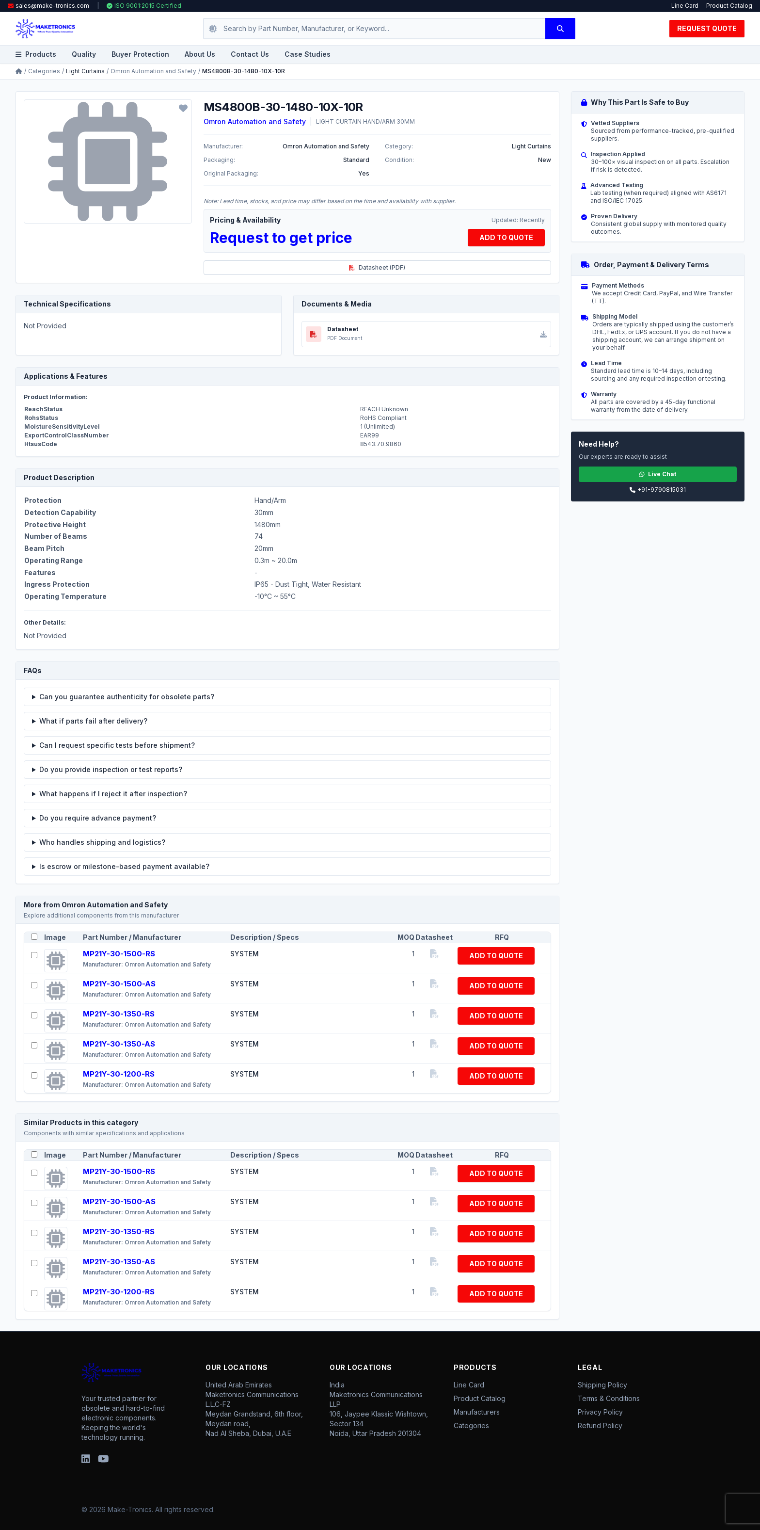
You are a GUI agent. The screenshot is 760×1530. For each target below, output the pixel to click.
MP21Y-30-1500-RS (119, 953)
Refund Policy (600, 1425)
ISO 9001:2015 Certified (144, 5)
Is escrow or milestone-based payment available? (124, 866)
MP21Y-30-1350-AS (119, 1043)
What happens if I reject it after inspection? (113, 793)
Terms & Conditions (609, 1398)
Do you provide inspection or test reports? (110, 769)
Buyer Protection (140, 54)
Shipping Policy (602, 1385)
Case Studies (308, 54)
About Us (200, 54)
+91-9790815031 (658, 489)
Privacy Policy (600, 1412)
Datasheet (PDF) (377, 267)
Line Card (684, 5)
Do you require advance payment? (97, 818)
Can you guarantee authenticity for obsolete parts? (126, 697)
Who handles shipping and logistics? (102, 842)
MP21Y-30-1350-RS (119, 1013)
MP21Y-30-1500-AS (119, 983)
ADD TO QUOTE (506, 237)
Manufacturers (477, 1412)
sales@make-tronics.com (52, 5)
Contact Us (250, 54)
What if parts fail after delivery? (93, 721)
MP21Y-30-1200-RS (119, 1074)
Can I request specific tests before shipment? (117, 745)
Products (36, 54)
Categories (44, 71)
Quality (84, 54)
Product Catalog (729, 5)
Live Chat (658, 474)
